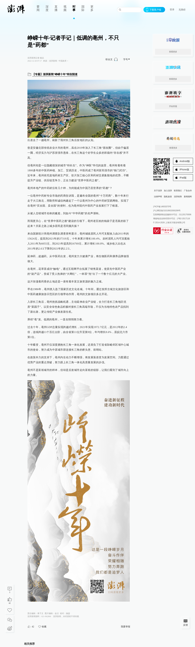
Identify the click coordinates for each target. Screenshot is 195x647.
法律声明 (158, 196)
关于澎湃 (158, 190)
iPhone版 (184, 169)
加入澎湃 (168, 190)
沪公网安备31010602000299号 (167, 210)
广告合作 (188, 190)
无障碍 (182, 9)
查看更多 (173, 52)
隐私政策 (168, 196)
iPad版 (183, 177)
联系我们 (178, 190)
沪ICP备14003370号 (162, 206)
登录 (172, 9)
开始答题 (173, 106)
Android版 (185, 161)
